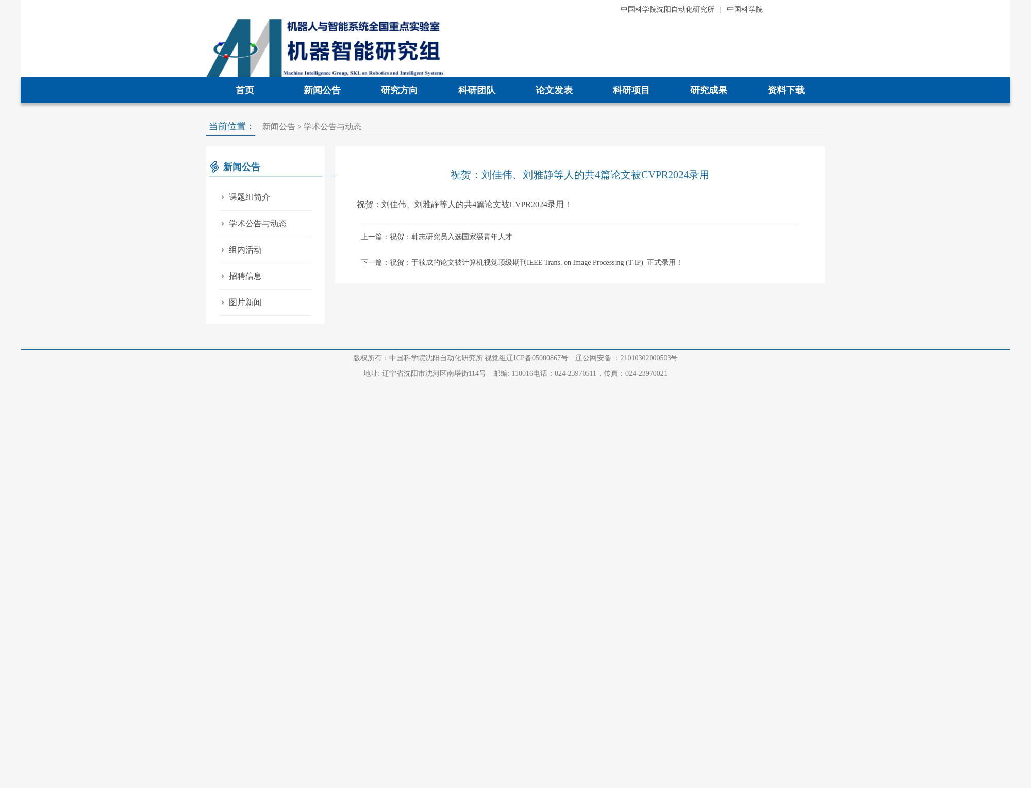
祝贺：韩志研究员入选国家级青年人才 (451, 237)
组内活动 (240, 249)
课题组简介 (244, 197)
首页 (245, 90)
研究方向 (399, 90)
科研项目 (631, 90)
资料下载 (786, 90)
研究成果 (708, 90)
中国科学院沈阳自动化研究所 (667, 9)
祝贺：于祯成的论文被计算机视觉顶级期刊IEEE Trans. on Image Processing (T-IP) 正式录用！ (536, 262)
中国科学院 (745, 9)
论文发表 (554, 90)
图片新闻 (240, 302)
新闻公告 (322, 90)
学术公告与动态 (332, 126)
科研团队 (476, 90)
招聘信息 (240, 276)
